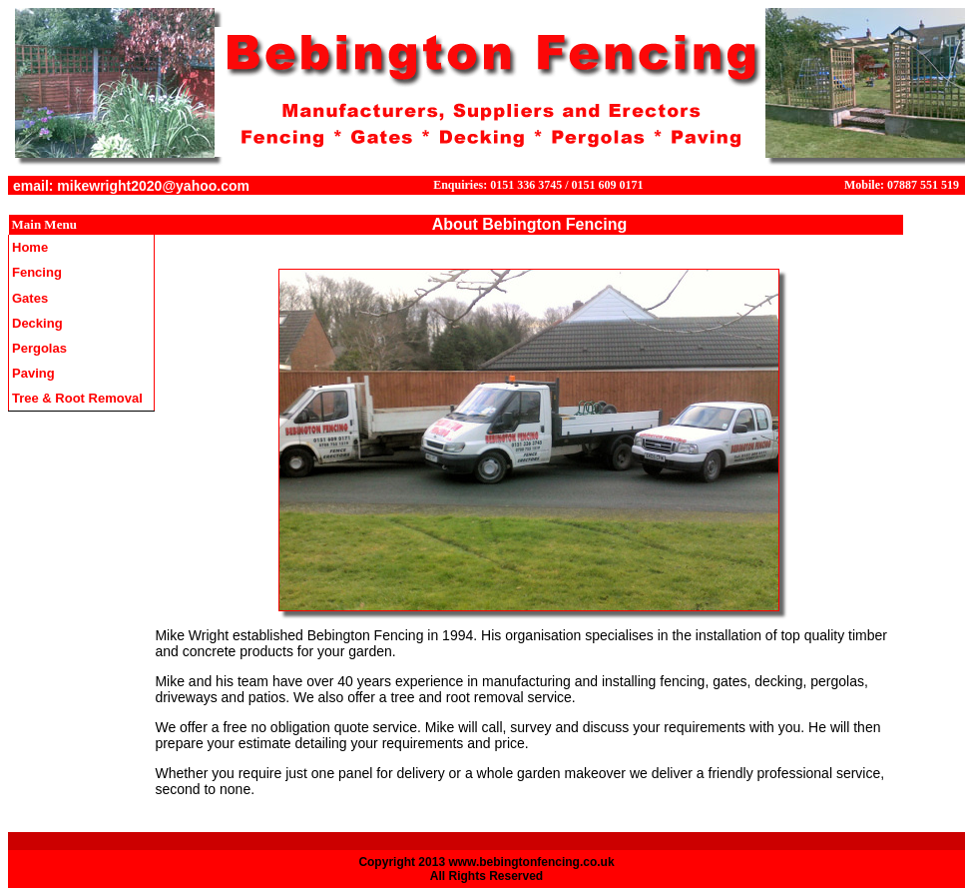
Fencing (37, 272)
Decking (37, 323)
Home (30, 247)
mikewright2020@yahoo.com (153, 186)
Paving (33, 373)
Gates (30, 298)
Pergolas (39, 348)
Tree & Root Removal (77, 398)
